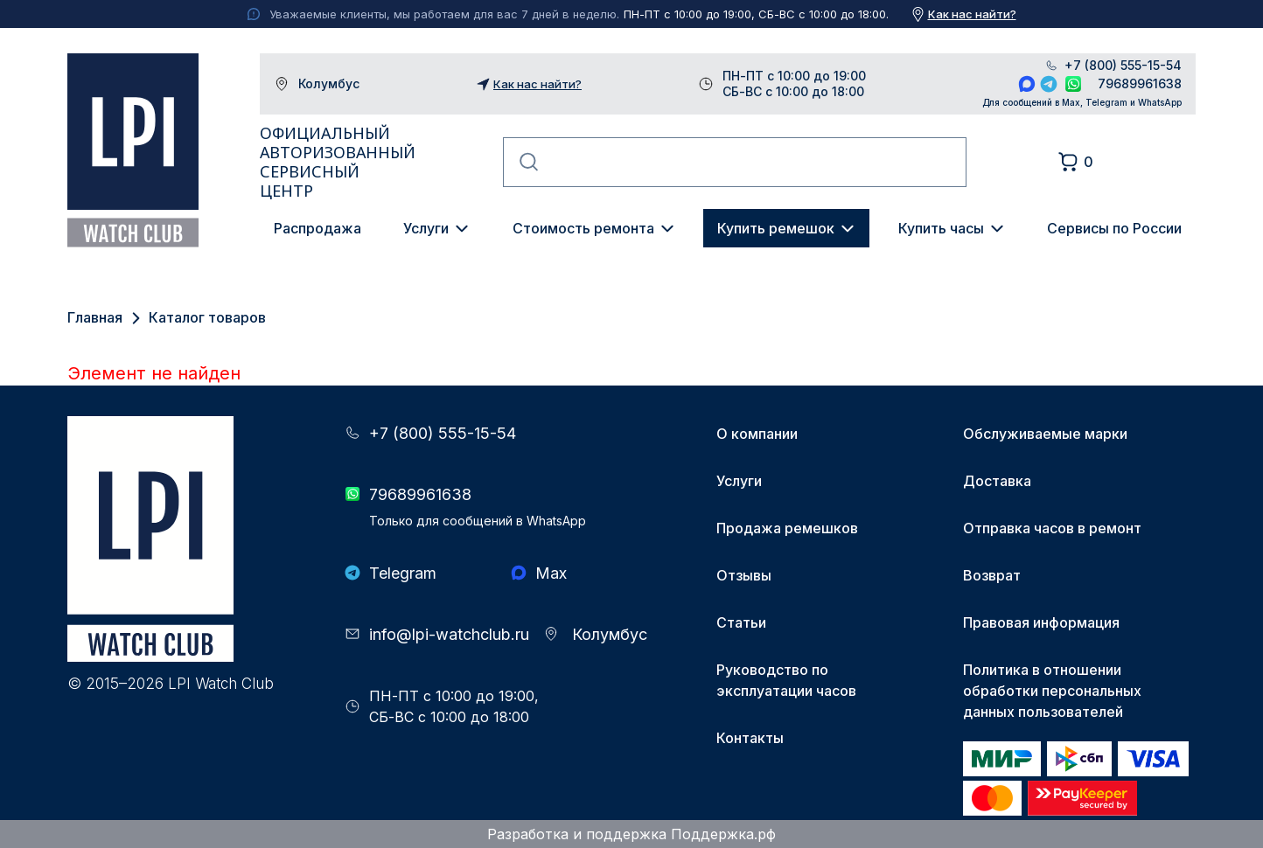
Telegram (1048, 84)
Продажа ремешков (787, 528)
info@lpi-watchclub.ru (449, 634)
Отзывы (743, 575)
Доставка (997, 481)
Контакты (750, 738)
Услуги (426, 228)
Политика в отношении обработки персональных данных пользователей (1052, 690)
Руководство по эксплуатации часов (786, 680)
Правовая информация (1041, 622)
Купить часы (941, 228)
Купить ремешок (775, 228)
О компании (757, 433)
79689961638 (1140, 83)
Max (1027, 84)
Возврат (992, 575)
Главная (94, 317)
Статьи (741, 622)
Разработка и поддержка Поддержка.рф (631, 834)
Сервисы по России (1114, 228)
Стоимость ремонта (583, 228)
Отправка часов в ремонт (1052, 528)
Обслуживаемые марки (1045, 433)
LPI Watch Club (133, 150)
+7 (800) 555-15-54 (1123, 65)
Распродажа (317, 228)
